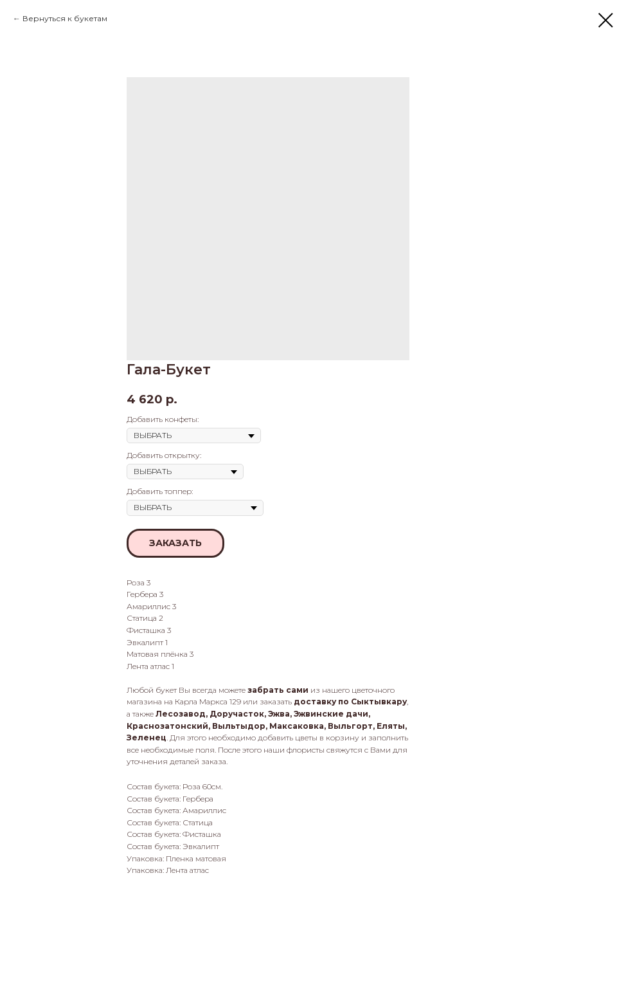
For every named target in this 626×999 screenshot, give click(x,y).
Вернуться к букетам (64, 18)
